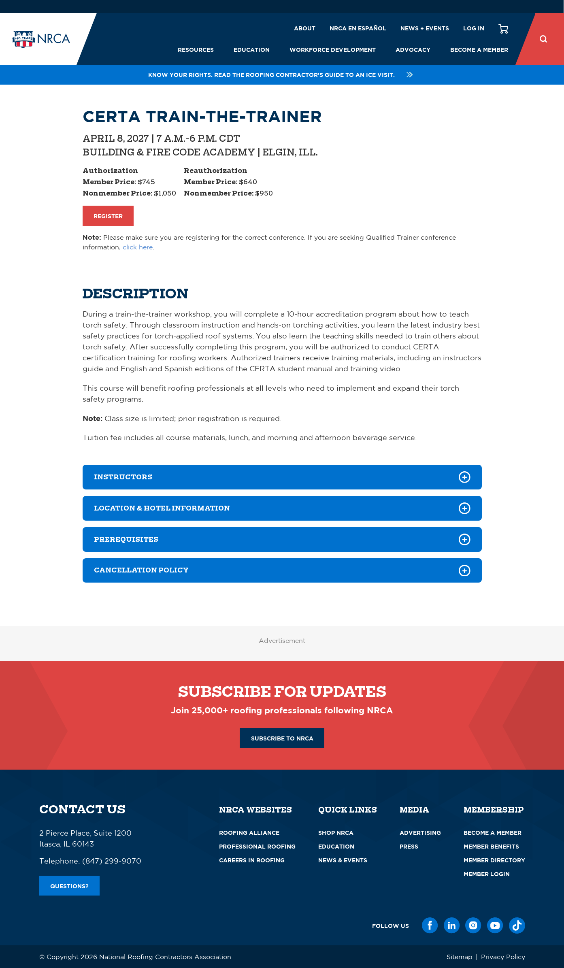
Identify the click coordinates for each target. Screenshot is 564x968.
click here (138, 247)
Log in (473, 28)
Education (252, 49)
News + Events (424, 28)
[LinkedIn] (452, 925)
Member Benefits (491, 846)
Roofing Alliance (249, 832)
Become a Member (479, 49)
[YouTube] (495, 925)
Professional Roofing (257, 846)
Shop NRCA (335, 832)
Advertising (420, 832)
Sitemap (459, 956)
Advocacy (413, 49)
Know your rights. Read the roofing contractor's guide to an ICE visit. (281, 74)
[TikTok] (517, 925)
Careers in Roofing (252, 860)
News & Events (342, 860)
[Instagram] (473, 925)
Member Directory (494, 860)
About (304, 28)
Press (409, 846)
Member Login (487, 873)
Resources (196, 49)
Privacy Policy (503, 956)
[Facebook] (430, 925)
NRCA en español (358, 28)
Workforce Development (332, 49)
